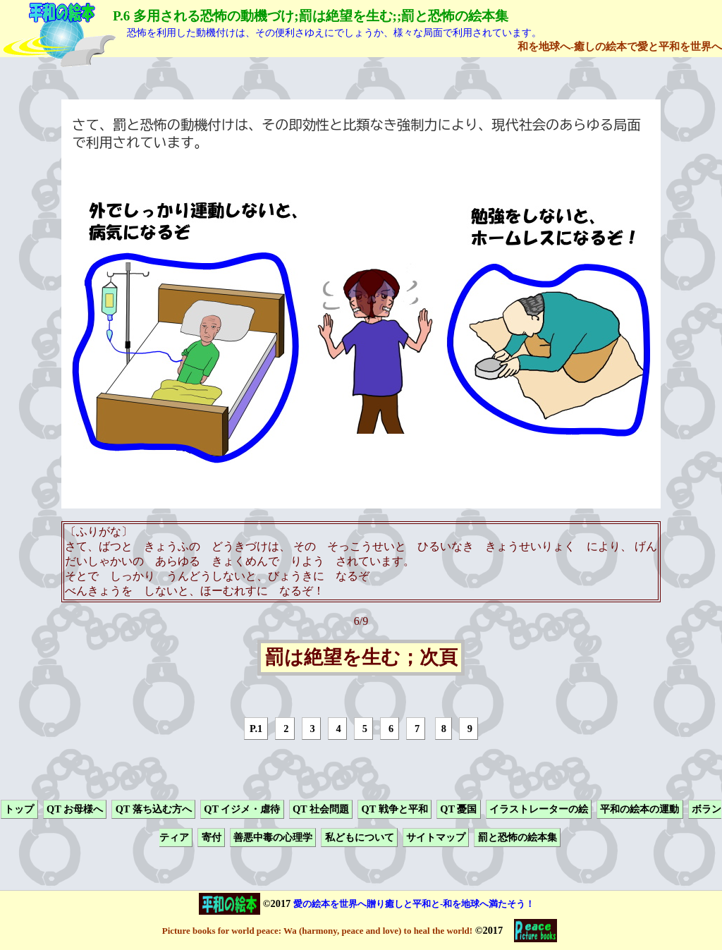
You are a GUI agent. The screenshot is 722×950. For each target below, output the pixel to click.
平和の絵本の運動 (639, 809)
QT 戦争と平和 (395, 809)
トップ (19, 809)
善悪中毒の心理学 (272, 838)
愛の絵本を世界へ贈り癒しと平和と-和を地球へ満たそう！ (413, 904)
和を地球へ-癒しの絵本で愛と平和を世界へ (620, 46)
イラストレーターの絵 (538, 809)
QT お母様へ (75, 809)
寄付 (211, 838)
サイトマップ (435, 838)
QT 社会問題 (321, 809)
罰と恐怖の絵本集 (517, 838)
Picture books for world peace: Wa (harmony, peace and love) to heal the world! (317, 930)
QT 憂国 (458, 809)
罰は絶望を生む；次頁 (361, 658)
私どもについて (359, 838)
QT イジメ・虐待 (242, 809)
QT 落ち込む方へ (154, 809)
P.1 (256, 728)
